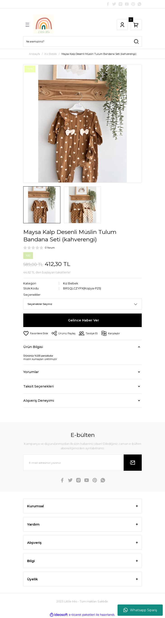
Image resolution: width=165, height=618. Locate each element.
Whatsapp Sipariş (140, 610)
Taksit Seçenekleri (38, 386)
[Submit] (133, 462)
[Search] (82, 41)
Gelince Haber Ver (83, 320)
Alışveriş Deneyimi (38, 401)
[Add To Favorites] (35, 333)
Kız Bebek (70, 283)
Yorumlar (31, 372)
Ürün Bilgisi (33, 347)
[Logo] (43, 25)
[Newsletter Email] (82, 462)
